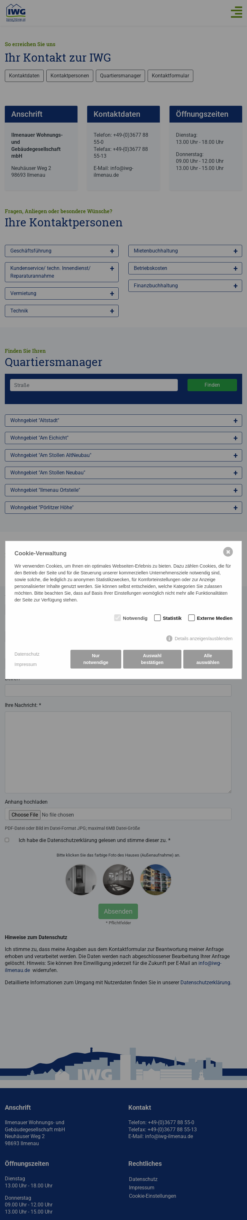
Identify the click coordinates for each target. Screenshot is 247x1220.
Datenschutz (27, 654)
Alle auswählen (208, 659)
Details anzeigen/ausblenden (204, 638)
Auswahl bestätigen (152, 659)
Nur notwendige (95, 659)
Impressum (25, 664)
